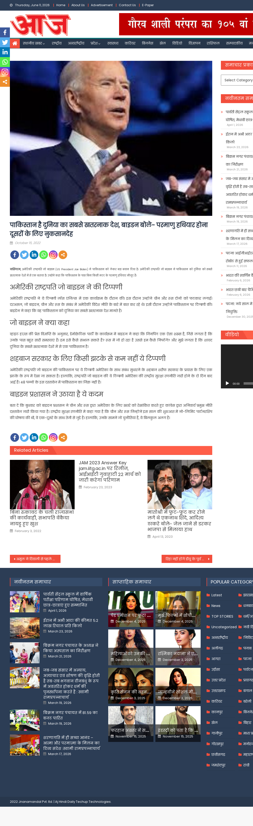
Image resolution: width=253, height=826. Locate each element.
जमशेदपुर (218, 765)
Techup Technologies (93, 801)
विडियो (177, 43)
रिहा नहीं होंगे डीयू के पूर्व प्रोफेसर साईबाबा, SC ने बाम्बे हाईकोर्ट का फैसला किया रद (189, 559)
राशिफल (213, 43)
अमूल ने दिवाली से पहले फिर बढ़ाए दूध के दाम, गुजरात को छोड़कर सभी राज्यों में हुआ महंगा (38, 559)
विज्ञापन (194, 43)
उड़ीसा (215, 669)
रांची (246, 765)
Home (60, 5)
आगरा (215, 658)
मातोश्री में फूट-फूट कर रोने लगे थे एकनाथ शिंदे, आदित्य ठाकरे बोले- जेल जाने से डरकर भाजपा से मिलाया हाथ (179, 521)
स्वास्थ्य (112, 43)
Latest (216, 595)
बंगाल (247, 690)
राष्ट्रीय (57, 43)
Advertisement (102, 5)
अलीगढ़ (217, 648)
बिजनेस (147, 43)
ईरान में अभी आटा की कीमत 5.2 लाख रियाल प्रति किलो (70, 623)
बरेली (247, 701)
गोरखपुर (217, 743)
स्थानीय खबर (32, 43)
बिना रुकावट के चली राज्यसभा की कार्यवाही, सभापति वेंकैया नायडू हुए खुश (42, 518)
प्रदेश (94, 43)
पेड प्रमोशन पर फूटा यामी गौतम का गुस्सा (148, 615)
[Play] (227, 383)
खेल (163, 43)
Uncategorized (224, 627)
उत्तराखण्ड (218, 690)
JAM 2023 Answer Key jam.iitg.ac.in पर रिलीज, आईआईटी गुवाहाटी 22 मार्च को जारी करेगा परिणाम (110, 471)
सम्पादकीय (234, 43)
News (215, 605)
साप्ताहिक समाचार (131, 582)
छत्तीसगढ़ (218, 754)
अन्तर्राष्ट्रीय (76, 43)
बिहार (247, 722)
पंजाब (247, 648)
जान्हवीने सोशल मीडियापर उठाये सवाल (194, 692)
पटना (247, 658)
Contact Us (127, 5)
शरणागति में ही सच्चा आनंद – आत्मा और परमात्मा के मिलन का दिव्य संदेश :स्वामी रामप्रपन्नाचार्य (71, 743)
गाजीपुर (216, 733)
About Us (78, 5)
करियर (130, 43)
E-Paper (148, 5)
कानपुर (217, 712)
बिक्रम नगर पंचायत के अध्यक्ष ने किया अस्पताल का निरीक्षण (70, 648)
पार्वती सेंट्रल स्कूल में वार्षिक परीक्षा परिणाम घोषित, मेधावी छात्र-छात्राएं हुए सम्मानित (68, 600)
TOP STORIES (222, 616)
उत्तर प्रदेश (218, 680)
